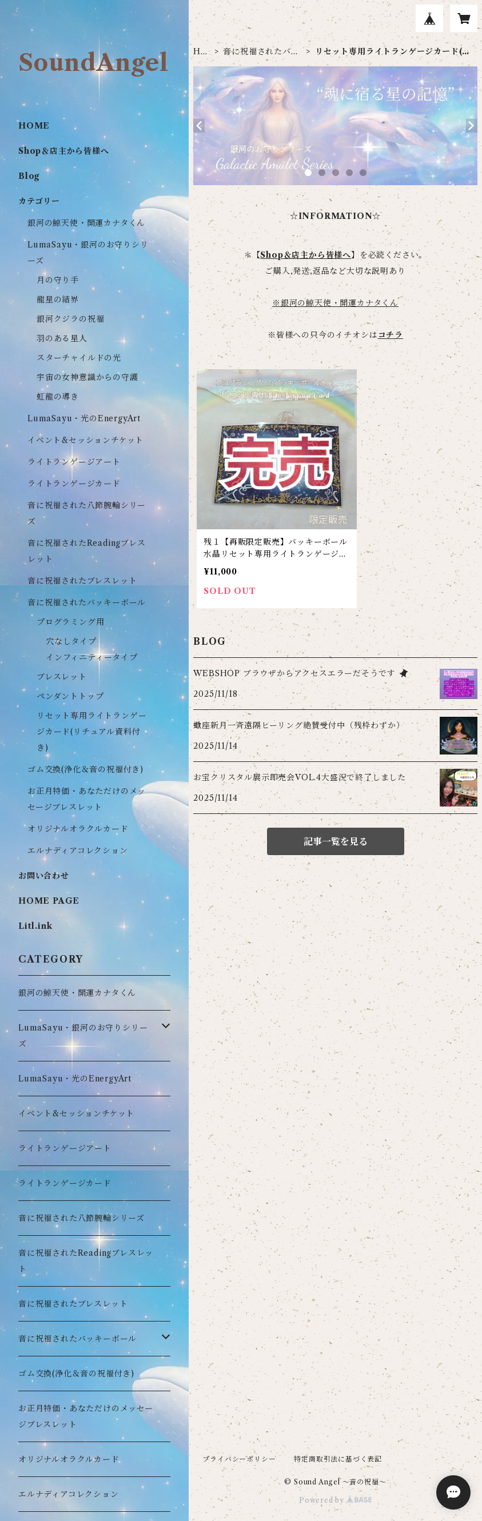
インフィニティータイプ (92, 657)
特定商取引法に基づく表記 (338, 1459)
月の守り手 (58, 280)
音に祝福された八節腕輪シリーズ (81, 1218)
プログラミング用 (70, 622)
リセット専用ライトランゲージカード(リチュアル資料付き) (91, 731)
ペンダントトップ (70, 696)
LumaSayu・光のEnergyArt (84, 418)
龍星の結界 (58, 299)
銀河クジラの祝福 (70, 319)
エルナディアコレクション (77, 850)
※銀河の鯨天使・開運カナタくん (335, 303)
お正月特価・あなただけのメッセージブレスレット (85, 1416)
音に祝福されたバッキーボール (261, 51)
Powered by (335, 1500)
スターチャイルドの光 (79, 358)
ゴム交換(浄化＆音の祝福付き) (85, 769)
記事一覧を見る (336, 841)
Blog (28, 176)
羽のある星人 (62, 338)
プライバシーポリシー (239, 1459)
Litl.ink (35, 926)
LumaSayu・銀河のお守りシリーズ (83, 1036)
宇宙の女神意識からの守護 (87, 377)
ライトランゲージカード (74, 483)
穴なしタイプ (71, 641)
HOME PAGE (48, 901)
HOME (200, 51)
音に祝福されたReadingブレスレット (85, 1261)
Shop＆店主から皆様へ (63, 151)
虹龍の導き (58, 397)
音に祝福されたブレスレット (82, 581)
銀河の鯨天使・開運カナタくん (86, 223)
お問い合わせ (43, 876)
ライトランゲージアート (74, 462)
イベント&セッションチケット (85, 440)
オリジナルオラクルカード (78, 829)
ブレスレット (62, 677)
